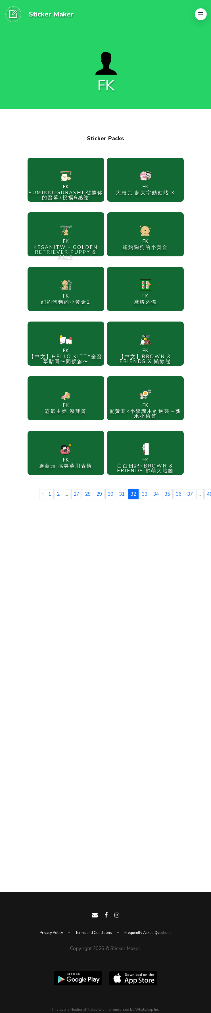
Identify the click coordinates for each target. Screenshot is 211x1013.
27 (76, 494)
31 (122, 494)
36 (178, 494)
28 (88, 494)
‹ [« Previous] (42, 494)
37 (190, 494)
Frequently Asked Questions (148, 932)
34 (156, 494)
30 (110, 494)
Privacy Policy (51, 932)
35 (167, 494)
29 (99, 494)
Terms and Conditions (94, 932)
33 (144, 494)
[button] (201, 14)
